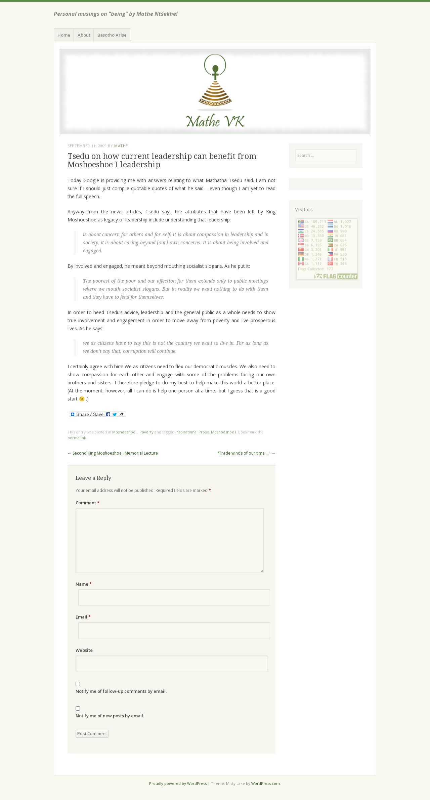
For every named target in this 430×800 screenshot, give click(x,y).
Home (63, 35)
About (84, 35)
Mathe (121, 145)
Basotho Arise (112, 35)
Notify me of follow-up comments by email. (121, 691)
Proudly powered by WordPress (178, 783)
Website (84, 650)
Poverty (146, 431)
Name (84, 584)
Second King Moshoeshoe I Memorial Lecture (113, 453)
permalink (77, 437)
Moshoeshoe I (124, 431)
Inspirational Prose (192, 431)
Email (83, 617)
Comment (87, 503)
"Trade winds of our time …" (246, 453)
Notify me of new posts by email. (110, 716)
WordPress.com (265, 783)
